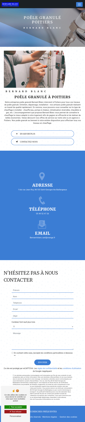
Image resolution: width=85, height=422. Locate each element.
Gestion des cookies (68, 417)
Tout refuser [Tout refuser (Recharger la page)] (15, 412)
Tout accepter (15, 407)
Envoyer (42, 354)
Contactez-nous (26, 142)
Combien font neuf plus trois (23, 314)
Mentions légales (49, 417)
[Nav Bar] (79, 4)
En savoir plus (25, 134)
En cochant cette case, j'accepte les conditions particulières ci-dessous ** (43, 345)
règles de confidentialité (47, 360)
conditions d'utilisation (72, 360)
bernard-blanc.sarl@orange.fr (42, 229)
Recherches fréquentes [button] (42, 411)
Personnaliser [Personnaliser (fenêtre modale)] (15, 416)
